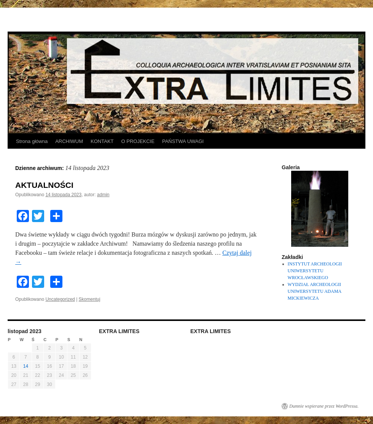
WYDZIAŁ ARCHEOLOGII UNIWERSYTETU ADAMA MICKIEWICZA (314, 291)
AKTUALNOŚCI (44, 185)
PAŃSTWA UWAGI (183, 141)
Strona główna (32, 141)
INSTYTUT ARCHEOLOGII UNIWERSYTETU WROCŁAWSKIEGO (315, 270)
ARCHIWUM (69, 141)
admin (103, 194)
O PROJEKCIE (138, 141)
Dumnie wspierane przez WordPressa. (324, 406)
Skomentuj (89, 299)
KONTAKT (102, 141)
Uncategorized (60, 299)
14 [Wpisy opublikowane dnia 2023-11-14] (25, 366)
